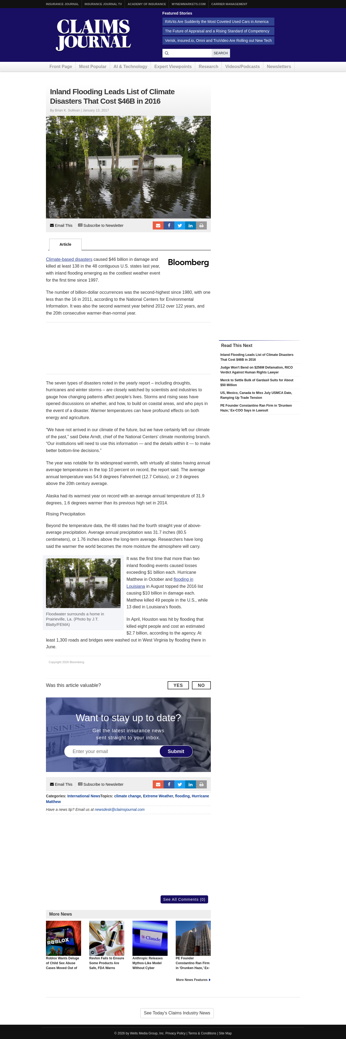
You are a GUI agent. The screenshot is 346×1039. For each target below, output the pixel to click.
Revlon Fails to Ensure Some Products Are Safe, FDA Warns (106, 945)
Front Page (60, 66)
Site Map (225, 1033)
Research (208, 66)
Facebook (169, 225)
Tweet (179, 225)
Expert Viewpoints (173, 66)
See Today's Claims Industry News (177, 1013)
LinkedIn (190, 225)
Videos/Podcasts (242, 66)
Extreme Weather (158, 796)
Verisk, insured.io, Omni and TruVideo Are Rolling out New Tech (218, 40)
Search (221, 53)
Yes (178, 685)
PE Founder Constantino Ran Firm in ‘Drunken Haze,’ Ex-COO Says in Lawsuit (193, 948)
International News (83, 796)
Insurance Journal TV (103, 4)
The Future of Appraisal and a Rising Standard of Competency (217, 31)
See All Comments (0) (184, 899)
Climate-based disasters (69, 259)
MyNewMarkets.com (188, 4)
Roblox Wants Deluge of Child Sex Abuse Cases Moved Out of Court (63, 948)
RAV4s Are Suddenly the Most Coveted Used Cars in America (217, 21)
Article (65, 244)
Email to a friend (158, 225)
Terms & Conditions (202, 1033)
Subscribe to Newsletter (101, 225)
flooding (182, 796)
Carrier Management (229, 4)
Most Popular (93, 66)
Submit (176, 751)
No (201, 685)
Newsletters (279, 66)
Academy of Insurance (147, 4)
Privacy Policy (175, 1033)
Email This (61, 225)
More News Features (192, 980)
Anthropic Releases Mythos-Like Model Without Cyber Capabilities (150, 948)
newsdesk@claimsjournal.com (120, 810)
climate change (127, 796)
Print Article (201, 225)
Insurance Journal (62, 4)
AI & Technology (130, 66)
